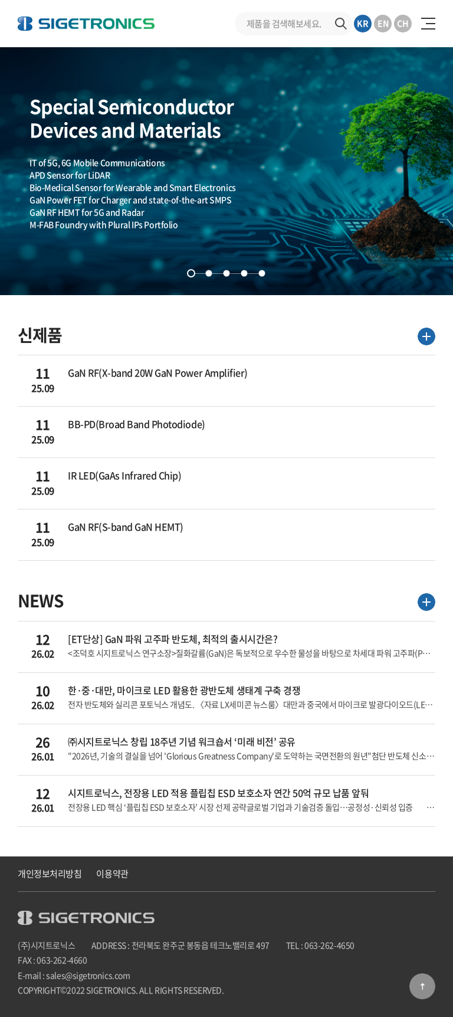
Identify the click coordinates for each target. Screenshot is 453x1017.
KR (363, 23)
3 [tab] (226, 273)
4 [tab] (244, 273)
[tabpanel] (226, 171)
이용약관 (112, 873)
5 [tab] (262, 273)
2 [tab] (209, 273)
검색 (341, 24)
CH (403, 23)
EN (383, 23)
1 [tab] (191, 273)
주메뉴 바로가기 (0, 0)
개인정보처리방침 (49, 873)
